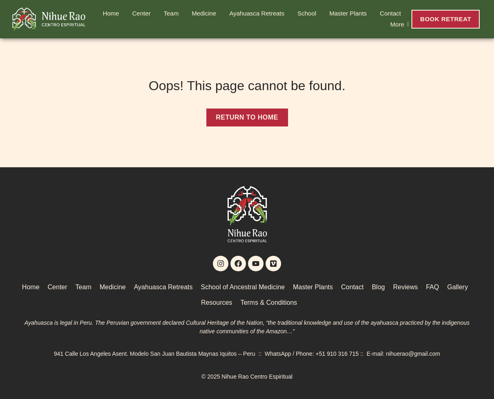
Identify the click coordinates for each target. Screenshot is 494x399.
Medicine (204, 13)
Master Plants (348, 13)
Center (141, 13)
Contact (390, 13)
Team (171, 13)
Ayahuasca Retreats (256, 13)
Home (111, 13)
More (398, 24)
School (306, 13)
